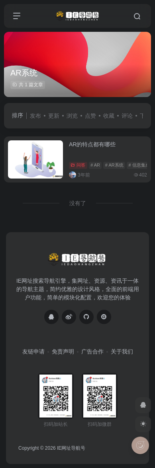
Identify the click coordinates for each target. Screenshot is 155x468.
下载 (145, 116)
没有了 (77, 203)
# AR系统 (114, 165)
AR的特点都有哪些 (92, 144)
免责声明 (63, 351)
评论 (127, 116)
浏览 (72, 116)
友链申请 (33, 351)
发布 (35, 116)
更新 (53, 116)
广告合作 (92, 351)
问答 (78, 165)
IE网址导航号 (71, 448)
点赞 (90, 116)
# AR (95, 165)
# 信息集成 (138, 165)
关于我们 (122, 351)
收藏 (108, 116)
